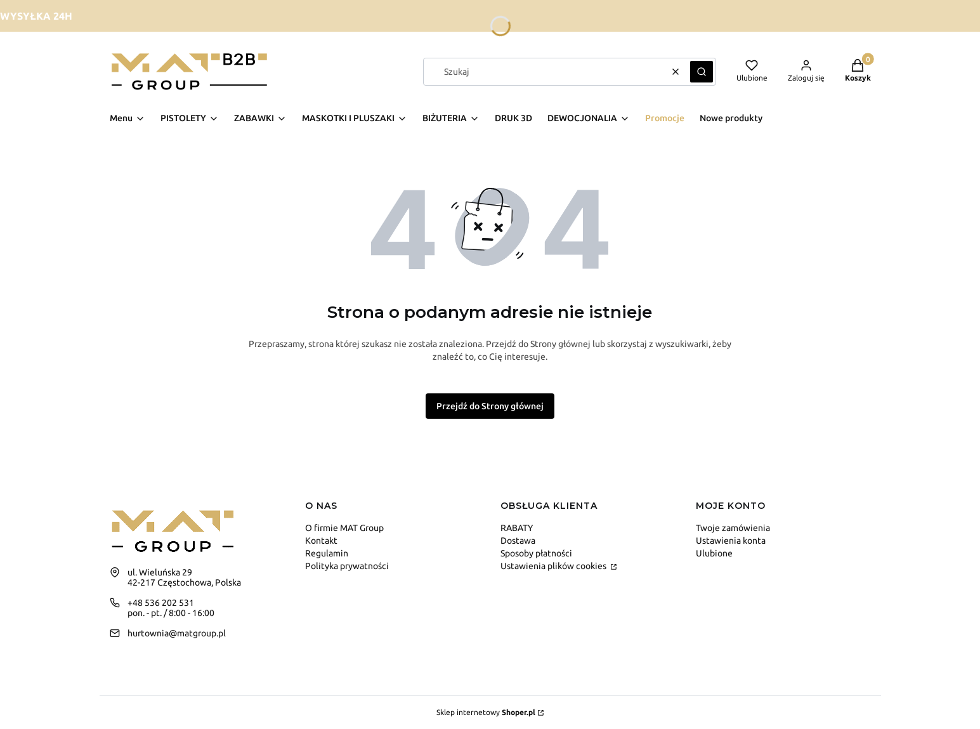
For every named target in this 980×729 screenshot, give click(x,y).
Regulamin (326, 553)
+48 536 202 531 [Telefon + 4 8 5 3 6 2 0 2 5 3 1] (160, 603)
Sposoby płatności (536, 553)
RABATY (516, 528)
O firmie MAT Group (344, 528)
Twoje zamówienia (733, 528)
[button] (701, 71)
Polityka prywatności (347, 566)
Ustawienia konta (731, 540)
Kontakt (321, 540)
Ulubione (714, 553)
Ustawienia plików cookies (554, 566)
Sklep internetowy (485, 712)
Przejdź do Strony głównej (490, 406)
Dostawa (517, 540)
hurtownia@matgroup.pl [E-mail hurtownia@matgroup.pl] (176, 633)
